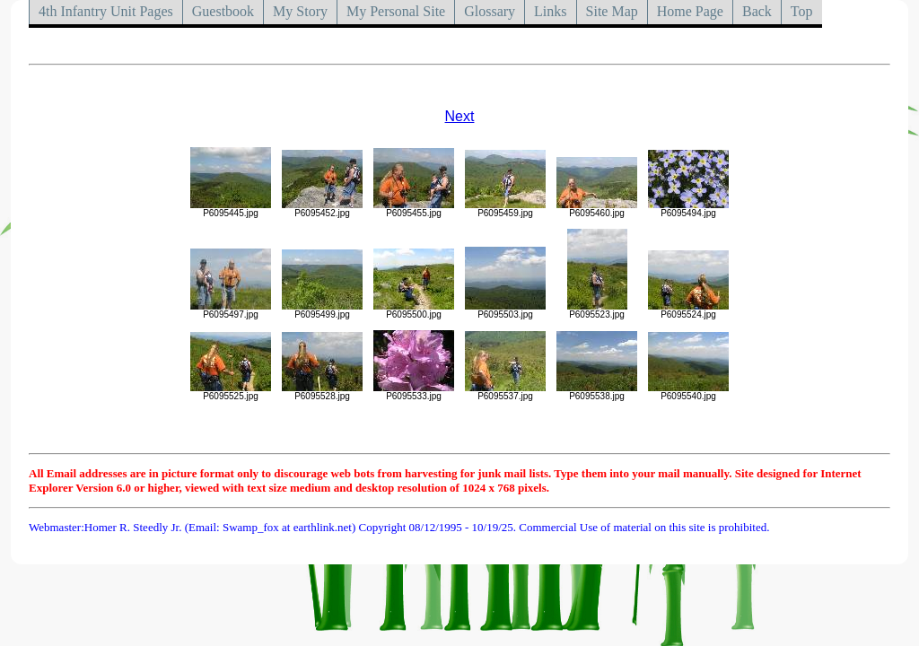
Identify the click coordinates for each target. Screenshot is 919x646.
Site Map (612, 11)
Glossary (489, 11)
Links (550, 11)
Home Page (690, 11)
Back (757, 11)
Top (802, 11)
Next (460, 116)
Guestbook (223, 11)
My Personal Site (395, 11)
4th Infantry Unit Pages (106, 11)
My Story (300, 11)
